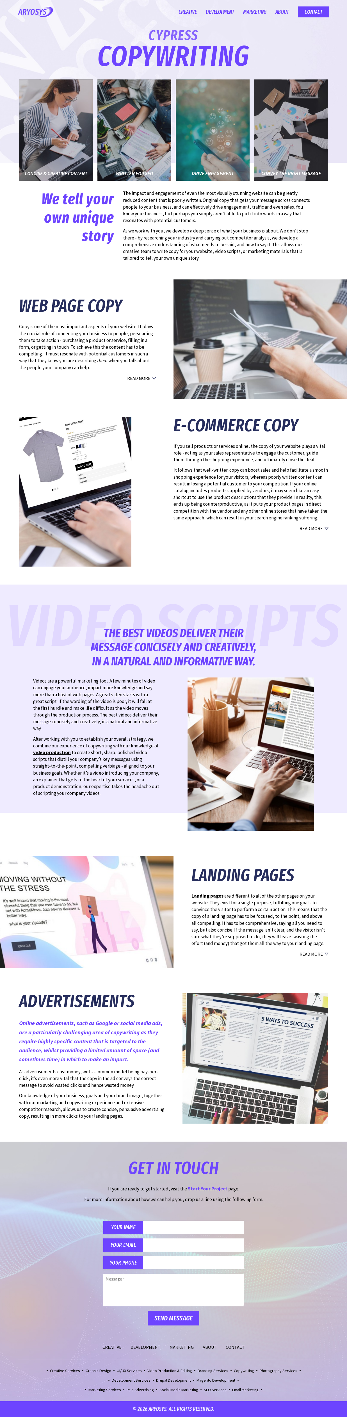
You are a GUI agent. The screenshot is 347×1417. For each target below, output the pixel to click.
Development (220, 12)
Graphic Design (98, 1370)
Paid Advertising (140, 1389)
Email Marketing (245, 1389)
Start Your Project (207, 1189)
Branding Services (213, 1370)
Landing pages (207, 896)
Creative (188, 12)
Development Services (131, 1380)
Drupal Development (173, 1380)
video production (52, 752)
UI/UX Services (129, 1370)
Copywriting (244, 1370)
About (282, 12)
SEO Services (215, 1389)
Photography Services (278, 1370)
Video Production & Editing (169, 1370)
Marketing (254, 12)
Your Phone (123, 1262)
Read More (138, 378)
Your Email (123, 1245)
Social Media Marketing (178, 1389)
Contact (313, 12)
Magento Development (216, 1380)
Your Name (123, 1227)
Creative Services (65, 1370)
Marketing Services (104, 1389)
